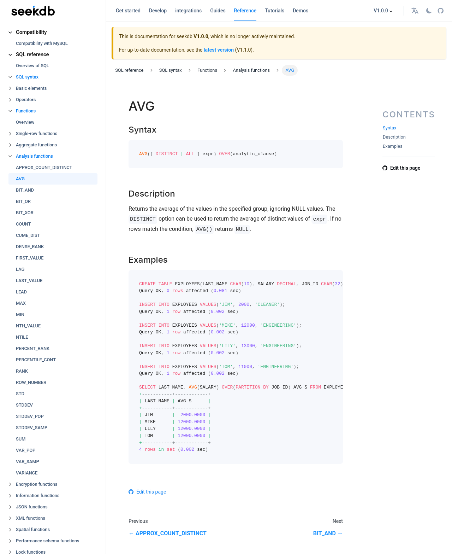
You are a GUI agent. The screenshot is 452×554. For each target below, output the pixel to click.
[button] (52, 32)
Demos (300, 10)
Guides (217, 10)
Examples (393, 146)
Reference (245, 10)
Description (394, 137)
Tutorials (274, 10)
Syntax (389, 127)
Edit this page (147, 492)
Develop (158, 10)
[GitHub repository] (440, 10)
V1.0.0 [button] (381, 10)
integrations (188, 10)
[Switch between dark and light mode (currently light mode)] (429, 10)
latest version (219, 50)
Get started (128, 10)
